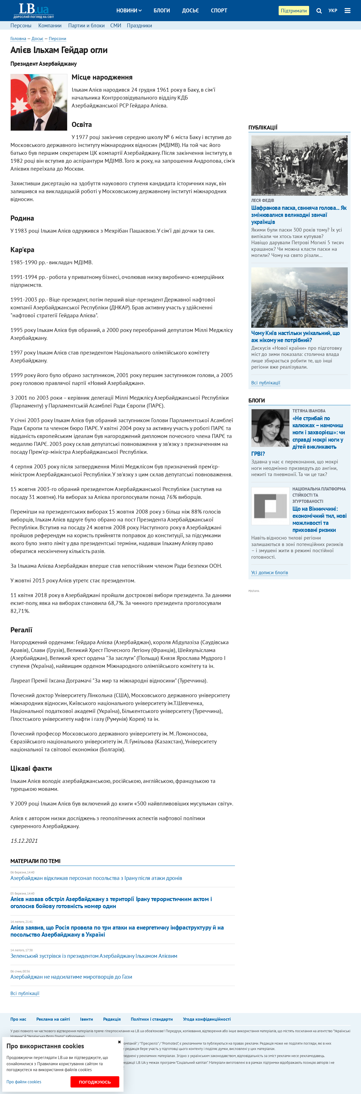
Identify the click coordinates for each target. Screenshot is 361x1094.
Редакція (112, 1019)
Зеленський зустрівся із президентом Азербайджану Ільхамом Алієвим (93, 955)
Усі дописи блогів (269, 572)
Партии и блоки (86, 25)
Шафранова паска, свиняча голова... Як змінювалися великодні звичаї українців (298, 215)
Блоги (162, 10)
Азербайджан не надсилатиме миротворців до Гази (71, 976)
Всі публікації (24, 993)
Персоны (21, 25)
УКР (333, 10)
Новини (129, 10)
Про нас (18, 1019)
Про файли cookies (23, 1081)
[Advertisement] (299, 74)
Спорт (219, 10)
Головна (18, 38)
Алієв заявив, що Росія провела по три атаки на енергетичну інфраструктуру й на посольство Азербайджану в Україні (117, 930)
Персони (57, 38)
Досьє (190, 10)
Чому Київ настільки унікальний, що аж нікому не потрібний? (295, 336)
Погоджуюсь (95, 1082)
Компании (49, 25)
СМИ (115, 25)
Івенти (86, 1019)
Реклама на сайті (53, 1019)
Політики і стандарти (152, 1019)
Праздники (139, 25)
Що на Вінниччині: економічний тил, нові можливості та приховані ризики (319, 519)
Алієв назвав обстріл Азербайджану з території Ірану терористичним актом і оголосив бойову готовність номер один (111, 902)
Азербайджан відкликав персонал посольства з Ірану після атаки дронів (96, 878)
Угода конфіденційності (207, 1019)
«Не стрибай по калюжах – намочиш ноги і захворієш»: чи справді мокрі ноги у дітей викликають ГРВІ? (298, 435)
